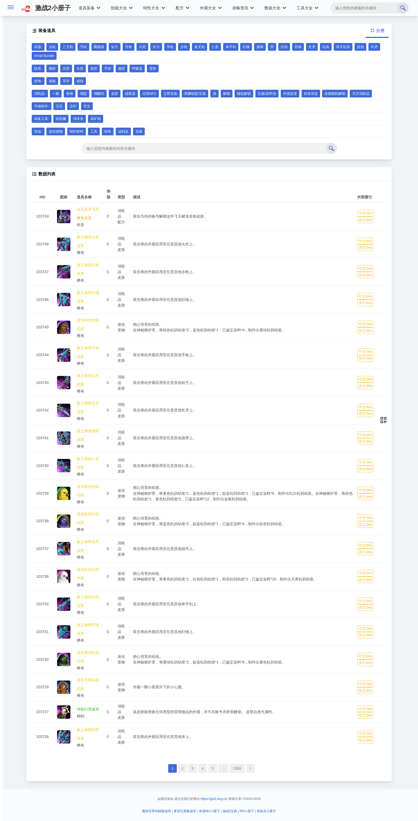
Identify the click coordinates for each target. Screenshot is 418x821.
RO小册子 (247, 811)
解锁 (226, 94)
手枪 (170, 47)
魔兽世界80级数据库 (156, 811)
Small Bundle (44, 56)
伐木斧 (78, 119)
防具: (38, 68)
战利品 (123, 131)
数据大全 (275, 8)
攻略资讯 (243, 8)
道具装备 (89, 8)
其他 (360, 47)
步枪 (183, 47)
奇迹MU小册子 (209, 811)
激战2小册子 (46, 7)
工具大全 (307, 8)
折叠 (377, 30)
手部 (107, 68)
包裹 (138, 131)
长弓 (156, 47)
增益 (83, 94)
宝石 (59, 106)
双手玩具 (343, 47)
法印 (73, 106)
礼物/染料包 (267, 94)
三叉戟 (68, 47)
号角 (128, 47)
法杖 (52, 47)
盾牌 (259, 47)
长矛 (311, 47)
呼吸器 (137, 68)
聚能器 (99, 47)
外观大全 (211, 8)
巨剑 (284, 47)
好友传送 (311, 94)
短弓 (114, 47)
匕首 (215, 47)
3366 (237, 768)
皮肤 (114, 94)
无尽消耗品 (360, 94)
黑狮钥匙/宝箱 (195, 94)
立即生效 (170, 94)
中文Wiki (365, 213)
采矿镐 (95, 119)
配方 (182, 8)
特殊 (107, 131)
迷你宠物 (56, 131)
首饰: (38, 81)
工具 (93, 131)
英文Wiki (365, 220)
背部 (152, 68)
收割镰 (61, 119)
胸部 (52, 68)
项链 (52, 81)
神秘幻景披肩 (88, 709)
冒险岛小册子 (266, 811)
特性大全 (154, 8)
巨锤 (298, 47)
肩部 (93, 68)
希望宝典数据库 (185, 811)
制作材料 (76, 131)
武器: (38, 47)
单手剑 (231, 47)
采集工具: (41, 119)
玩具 (325, 47)
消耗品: (40, 94)
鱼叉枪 (199, 47)
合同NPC (149, 94)
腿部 (121, 68)
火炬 (142, 47)
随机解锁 (244, 94)
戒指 (80, 81)
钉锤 (246, 47)
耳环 (66, 81)
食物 (69, 94)
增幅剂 (99, 94)
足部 (66, 68)
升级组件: (41, 106)
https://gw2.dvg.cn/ (214, 799)
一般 (55, 94)
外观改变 (290, 94)
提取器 (130, 94)
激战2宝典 (230, 811)
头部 (80, 68)
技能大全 (121, 8)
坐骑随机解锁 (334, 94)
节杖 (83, 47)
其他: (38, 131)
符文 (86, 106)
